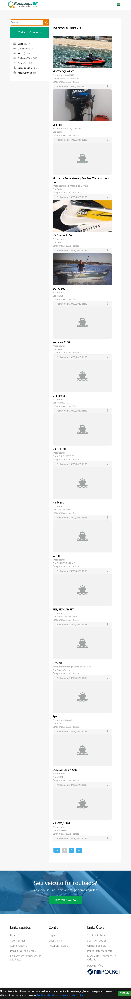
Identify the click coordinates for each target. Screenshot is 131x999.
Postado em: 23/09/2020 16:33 (72, 197)
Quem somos (17, 943)
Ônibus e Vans (25, 58)
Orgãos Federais (96, 948)
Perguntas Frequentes (23, 953)
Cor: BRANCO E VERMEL (65, 564)
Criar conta (55, 943)
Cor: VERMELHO (61, 403)
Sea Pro (57, 124)
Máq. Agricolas (25, 72)
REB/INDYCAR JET (63, 611)
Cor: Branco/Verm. (62, 671)
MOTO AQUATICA (63, 71)
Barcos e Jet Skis (26, 68)
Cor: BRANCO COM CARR (65, 618)
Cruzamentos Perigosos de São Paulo (25, 960)
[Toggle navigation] (118, 5)
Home (13, 938)
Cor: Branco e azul (62, 511)
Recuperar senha (58, 948)
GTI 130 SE (59, 396)
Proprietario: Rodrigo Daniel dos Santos (72, 668)
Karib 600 (58, 503)
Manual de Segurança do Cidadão (101, 960)
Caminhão (23, 48)
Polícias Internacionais (99, 953)
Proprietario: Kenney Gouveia (67, 128)
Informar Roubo (65, 902)
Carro (22, 44)
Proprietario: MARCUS (63, 75)
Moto (21, 53)
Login (52, 938)
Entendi (124, 993)
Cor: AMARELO (60, 832)
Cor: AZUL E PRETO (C (63, 457)
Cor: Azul (57, 725)
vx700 (56, 557)
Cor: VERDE (58, 296)
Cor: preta (57, 350)
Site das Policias (96, 938)
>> (79, 852)
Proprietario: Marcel (62, 722)
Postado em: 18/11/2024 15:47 (72, 86)
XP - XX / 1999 (61, 825)
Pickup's (22, 63)
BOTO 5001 (60, 289)
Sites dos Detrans (97, 943)
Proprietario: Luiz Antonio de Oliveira (71, 186)
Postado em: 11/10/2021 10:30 (72, 140)
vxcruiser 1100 (61, 343)
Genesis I (58, 664)
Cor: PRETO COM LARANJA (66, 78)
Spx (55, 718)
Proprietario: (59, 239)
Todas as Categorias (30, 32)
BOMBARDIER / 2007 (65, 772)
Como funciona (18, 948)
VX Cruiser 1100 (62, 235)
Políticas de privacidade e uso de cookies (61, 995)
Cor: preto (58, 132)
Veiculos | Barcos (71, 82)
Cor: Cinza (58, 243)
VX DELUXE (59, 450)
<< (56, 852)
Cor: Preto (58, 189)
